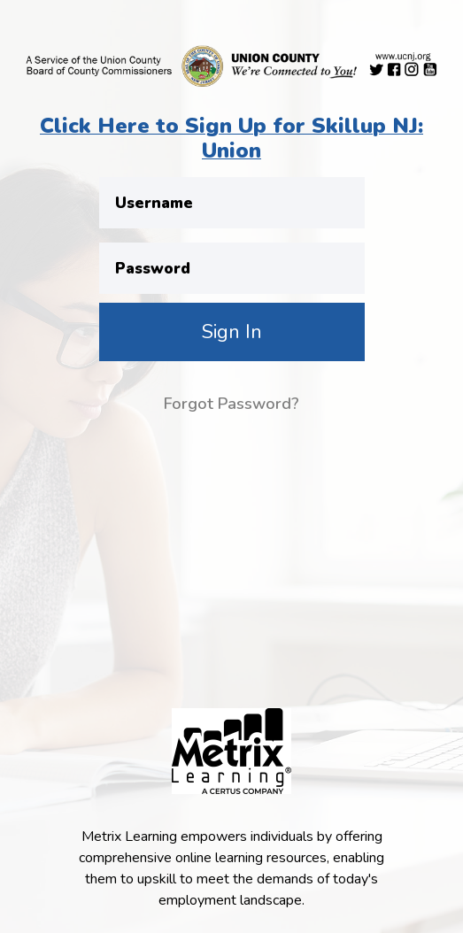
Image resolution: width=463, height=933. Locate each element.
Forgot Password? (231, 403)
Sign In (232, 332)
